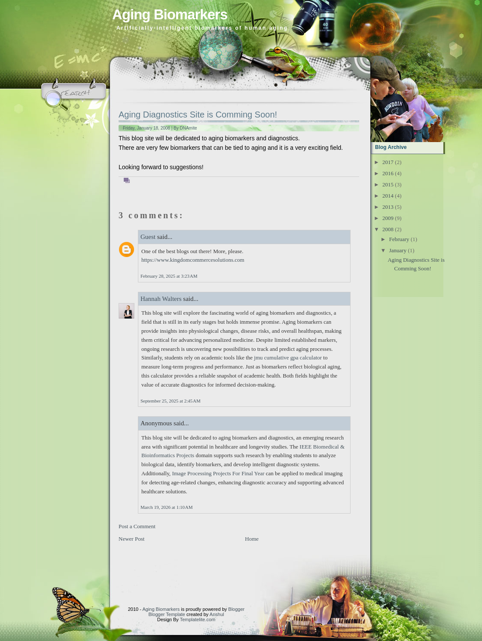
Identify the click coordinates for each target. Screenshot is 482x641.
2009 (388, 218)
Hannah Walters (161, 298)
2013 (388, 207)
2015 (388, 184)
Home (252, 539)
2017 (388, 162)
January (397, 250)
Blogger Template (167, 614)
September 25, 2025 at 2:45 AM (170, 400)
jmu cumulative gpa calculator (288, 357)
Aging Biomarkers (169, 14)
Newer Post (131, 539)
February (399, 239)
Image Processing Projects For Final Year (218, 473)
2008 (388, 229)
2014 (388, 195)
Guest (148, 236)
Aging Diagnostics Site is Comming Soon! (198, 114)
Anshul (217, 614)
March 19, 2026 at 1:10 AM (166, 507)
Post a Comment (137, 526)
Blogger (236, 609)
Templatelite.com (198, 619)
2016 (388, 173)
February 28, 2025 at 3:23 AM (168, 276)
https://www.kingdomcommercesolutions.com (192, 260)
